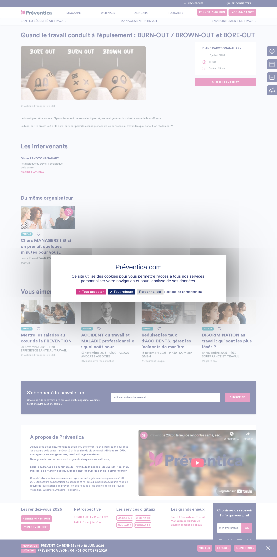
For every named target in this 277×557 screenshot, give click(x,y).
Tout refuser (121, 291)
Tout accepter (91, 291)
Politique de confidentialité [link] (183, 291)
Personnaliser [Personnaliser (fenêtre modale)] (150, 291)
